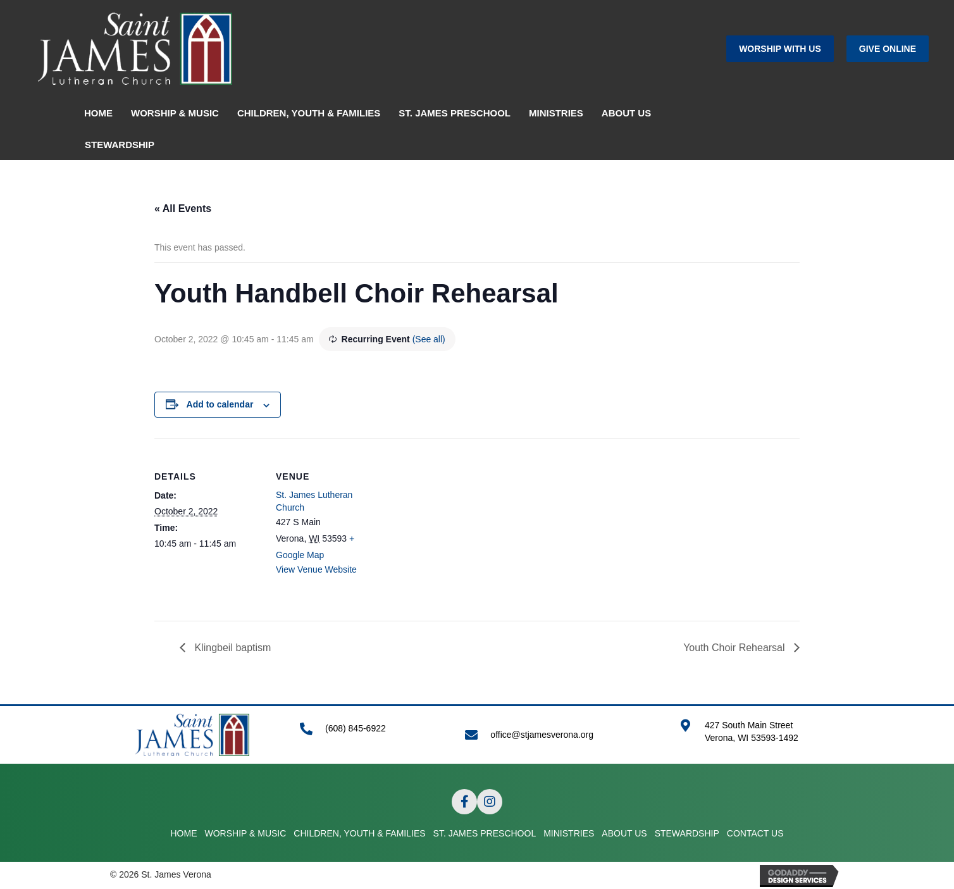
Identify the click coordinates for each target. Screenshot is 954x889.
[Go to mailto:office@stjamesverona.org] (559, 735)
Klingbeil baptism (231, 647)
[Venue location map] (464, 525)
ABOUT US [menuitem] (626, 113)
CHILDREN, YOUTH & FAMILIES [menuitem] (308, 113)
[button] (780, 48)
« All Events (182, 208)
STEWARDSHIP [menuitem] (119, 144)
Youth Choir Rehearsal (735, 647)
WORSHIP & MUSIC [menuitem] (175, 113)
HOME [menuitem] (98, 113)
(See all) (428, 339)
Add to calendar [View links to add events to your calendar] (220, 404)
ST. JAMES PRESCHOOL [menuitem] (455, 113)
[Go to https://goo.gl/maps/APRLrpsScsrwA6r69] (761, 738)
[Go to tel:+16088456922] (370, 735)
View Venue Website (316, 569)
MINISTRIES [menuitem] (556, 113)
